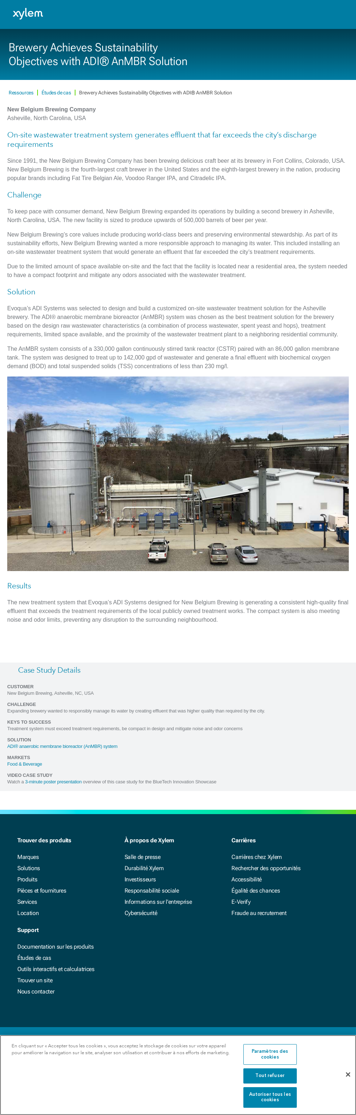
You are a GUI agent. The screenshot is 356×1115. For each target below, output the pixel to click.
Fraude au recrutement (258, 913)
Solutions (28, 868)
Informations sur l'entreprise (158, 901)
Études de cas (57, 92)
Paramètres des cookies (270, 1054)
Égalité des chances (255, 890)
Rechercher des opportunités (265, 868)
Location (28, 913)
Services (27, 901)
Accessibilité (246, 879)
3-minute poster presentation (53, 781)
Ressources (21, 92)
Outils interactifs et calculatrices (56, 969)
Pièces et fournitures (41, 890)
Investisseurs (140, 879)
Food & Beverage (24, 764)
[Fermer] (348, 1075)
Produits (27, 879)
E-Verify (240, 901)
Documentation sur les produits (55, 946)
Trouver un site (34, 980)
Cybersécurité (141, 913)
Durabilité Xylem (144, 868)
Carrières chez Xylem (256, 857)
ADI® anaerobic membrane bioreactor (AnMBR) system (62, 746)
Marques (28, 857)
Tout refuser (270, 1075)
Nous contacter (36, 991)
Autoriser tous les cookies (270, 1097)
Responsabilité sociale (152, 890)
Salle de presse (143, 857)
